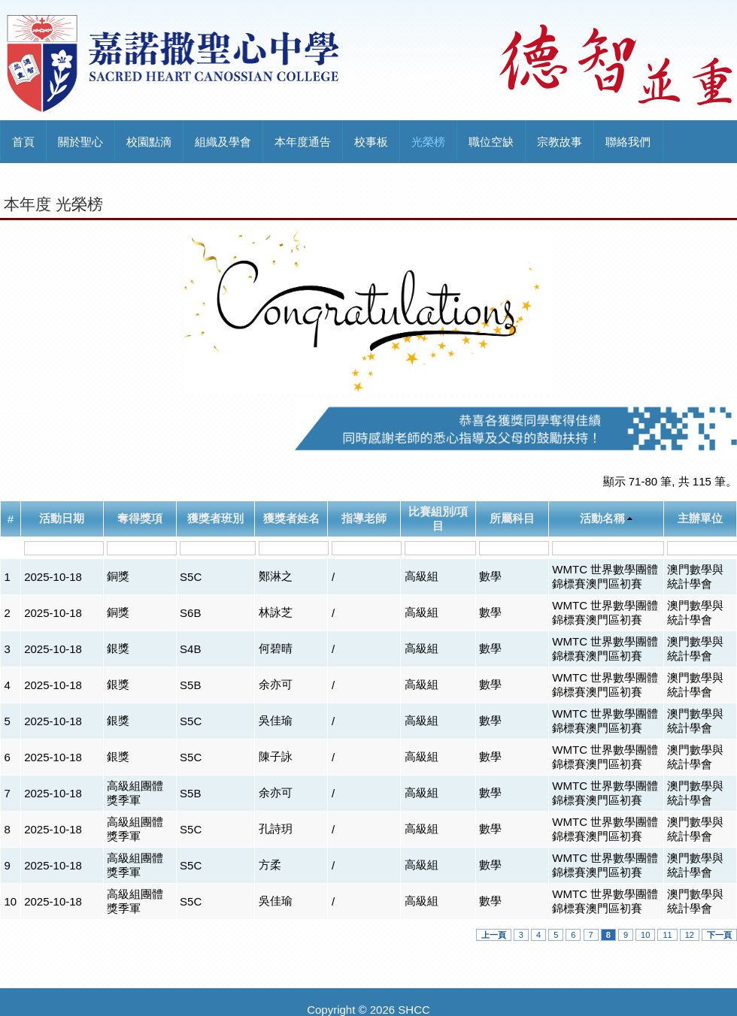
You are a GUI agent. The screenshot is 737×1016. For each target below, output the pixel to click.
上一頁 (493, 934)
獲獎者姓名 (291, 518)
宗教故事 (559, 141)
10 (645, 934)
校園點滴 (148, 141)
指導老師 (364, 518)
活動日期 (61, 518)
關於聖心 (80, 141)
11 (667, 934)
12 (689, 934)
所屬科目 (512, 518)
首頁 (23, 141)
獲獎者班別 (215, 518)
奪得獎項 (139, 518)
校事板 (371, 141)
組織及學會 (223, 141)
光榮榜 (428, 141)
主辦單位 (700, 518)
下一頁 (719, 934)
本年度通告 (302, 141)
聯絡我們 (628, 141)
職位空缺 (491, 141)
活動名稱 (602, 518)
